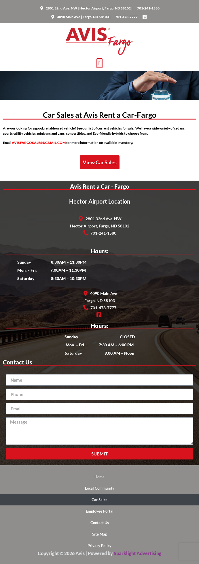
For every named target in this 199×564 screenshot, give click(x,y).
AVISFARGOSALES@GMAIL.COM (39, 142)
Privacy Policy (99, 545)
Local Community (99, 488)
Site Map (99, 534)
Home (99, 476)
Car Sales (99, 499)
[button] (99, 63)
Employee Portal (99, 511)
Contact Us (99, 522)
